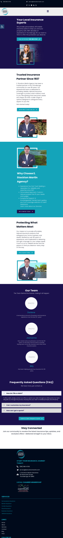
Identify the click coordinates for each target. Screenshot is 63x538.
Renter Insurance (6, 503)
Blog (3, 531)
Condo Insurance (6, 506)
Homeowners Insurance (8, 501)
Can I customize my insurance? (18, 405)
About (3, 525)
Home (3, 522)
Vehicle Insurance (7, 513)
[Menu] (48, 11)
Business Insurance (7, 511)
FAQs (3, 533)
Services (4, 527)
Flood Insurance (6, 508)
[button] (2, 26)
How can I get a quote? (15, 410)
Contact (4, 529)
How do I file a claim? (14, 393)
